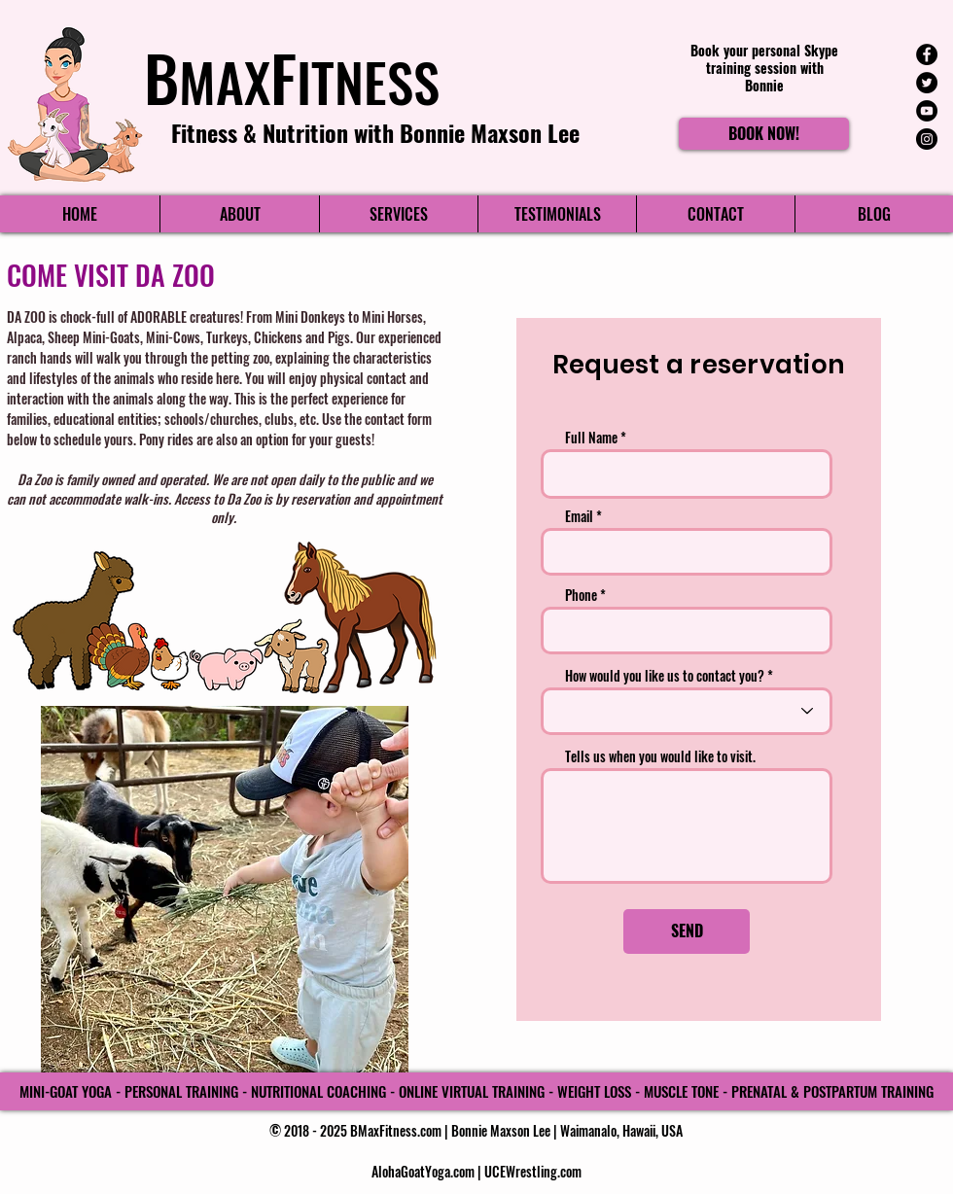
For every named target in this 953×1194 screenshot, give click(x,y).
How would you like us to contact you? (664, 676)
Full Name (591, 437)
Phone (581, 595)
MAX (224, 81)
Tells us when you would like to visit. (660, 756)
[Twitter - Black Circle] (926, 82)
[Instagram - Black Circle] (926, 139)
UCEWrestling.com (533, 1171)
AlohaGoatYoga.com (423, 1171)
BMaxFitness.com (395, 1130)
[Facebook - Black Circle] (926, 54)
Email (579, 516)
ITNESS (368, 81)
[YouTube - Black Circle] (926, 111)
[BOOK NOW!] (764, 134)
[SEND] (686, 931)
